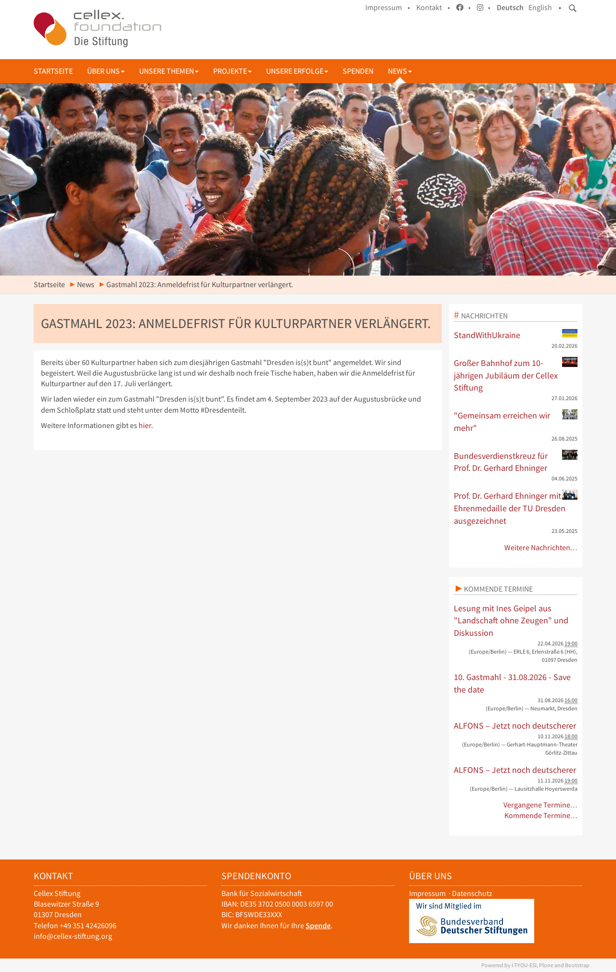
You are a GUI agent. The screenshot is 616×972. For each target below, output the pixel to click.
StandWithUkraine (516, 335)
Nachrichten (484, 315)
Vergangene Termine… (540, 804)
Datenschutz (472, 893)
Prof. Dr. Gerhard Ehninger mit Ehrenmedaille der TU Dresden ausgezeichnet (516, 508)
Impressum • (387, 7)
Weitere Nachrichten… (541, 547)
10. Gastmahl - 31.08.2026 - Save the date (512, 683)
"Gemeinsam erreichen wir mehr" (516, 421)
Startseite (53, 71)
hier (145, 425)
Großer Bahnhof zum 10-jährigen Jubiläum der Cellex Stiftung (516, 375)
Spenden (358, 71)
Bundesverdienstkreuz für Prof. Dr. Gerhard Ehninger (516, 462)
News (400, 71)
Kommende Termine (498, 588)
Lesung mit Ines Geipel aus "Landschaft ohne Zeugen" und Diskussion (511, 620)
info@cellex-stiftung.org (73, 936)
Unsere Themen (169, 71)
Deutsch (510, 7)
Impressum (427, 893)
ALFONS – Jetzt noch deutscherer (515, 725)
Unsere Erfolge (297, 71)
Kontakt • (433, 7)
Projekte (232, 71)
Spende (318, 925)
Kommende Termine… (541, 815)
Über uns (106, 71)
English (540, 7)
